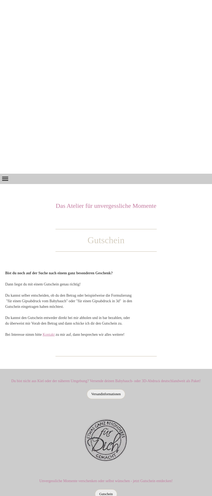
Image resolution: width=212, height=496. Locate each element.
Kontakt (49, 334)
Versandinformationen (106, 394)
